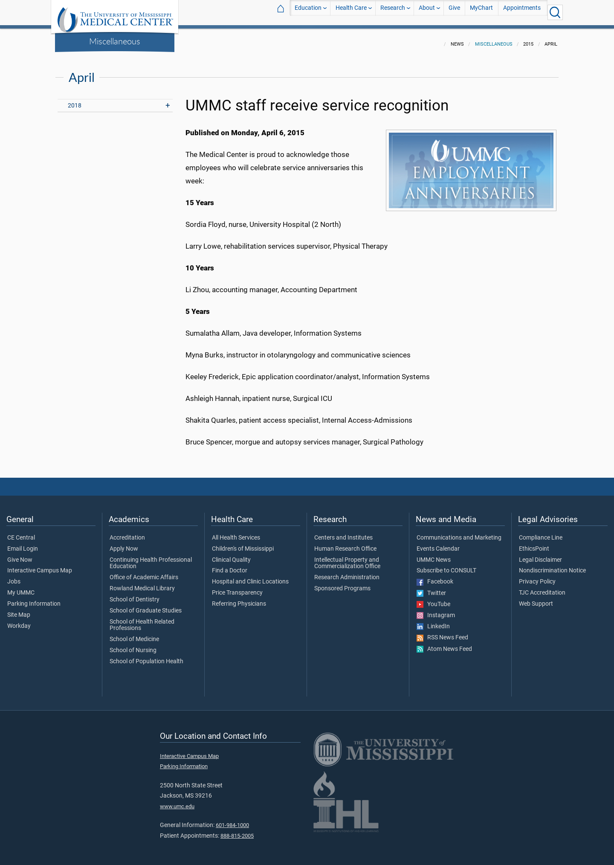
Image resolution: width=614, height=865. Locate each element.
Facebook (435, 576)
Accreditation (127, 532)
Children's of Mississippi (243, 543)
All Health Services (236, 532)
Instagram (436, 610)
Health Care (351, 12)
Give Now (19, 555)
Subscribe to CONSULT (446, 565)
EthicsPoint (534, 543)
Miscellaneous (114, 41)
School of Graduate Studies (146, 605)
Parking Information (34, 598)
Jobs (13, 576)
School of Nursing (133, 645)
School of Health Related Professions (142, 620)
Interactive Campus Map (39, 565)
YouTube (433, 599)
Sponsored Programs (342, 583)
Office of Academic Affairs (144, 572)
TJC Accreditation (542, 587)
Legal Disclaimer (540, 555)
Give (454, 12)
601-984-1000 (232, 820)
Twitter (431, 588)
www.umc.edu (177, 801)
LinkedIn (433, 621)
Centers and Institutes (343, 532)
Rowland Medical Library (142, 583)
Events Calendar (438, 543)
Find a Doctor (229, 565)
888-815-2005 (237, 830)
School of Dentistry (134, 594)
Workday (19, 621)
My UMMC (21, 587)
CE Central (21, 532)
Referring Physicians (239, 598)
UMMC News (434, 555)
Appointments (522, 12)
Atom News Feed (444, 644)
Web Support (536, 598)
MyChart (481, 12)
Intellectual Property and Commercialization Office (347, 558)
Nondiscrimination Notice (552, 565)
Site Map (18, 610)
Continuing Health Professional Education (151, 558)
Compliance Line (540, 532)
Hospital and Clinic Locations (250, 576)
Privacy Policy (537, 576)
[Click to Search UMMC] (555, 12)
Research (392, 12)
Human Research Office (345, 543)
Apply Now (124, 543)
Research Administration (346, 572)
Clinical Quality (231, 555)
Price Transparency (237, 587)
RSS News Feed (442, 632)
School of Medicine (134, 634)
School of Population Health (146, 656)
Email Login (22, 543)
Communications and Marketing (459, 532)
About (427, 12)
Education (308, 12)
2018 (74, 100)
